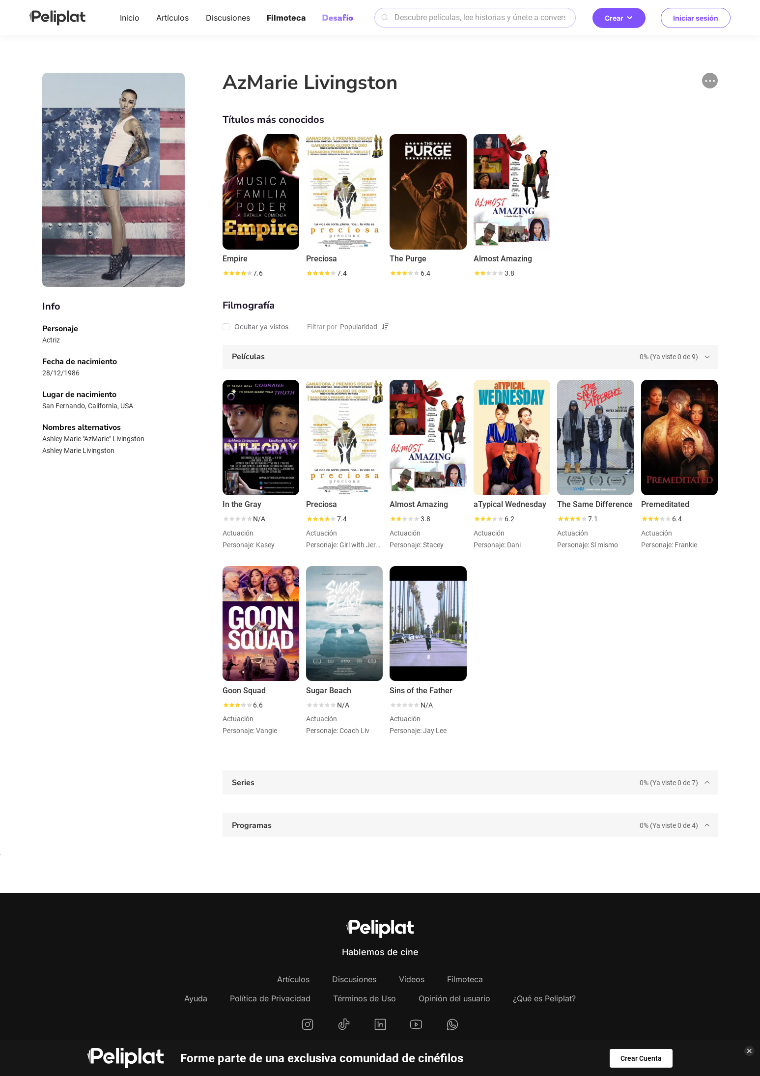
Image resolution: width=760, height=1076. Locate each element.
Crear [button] (619, 18)
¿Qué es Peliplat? (544, 998)
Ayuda (195, 998)
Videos (411, 979)
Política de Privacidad (270, 998)
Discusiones (228, 18)
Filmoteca (286, 18)
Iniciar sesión (695, 18)
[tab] (470, 357)
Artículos (172, 18)
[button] (710, 80)
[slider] (237, 273)
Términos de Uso (364, 998)
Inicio (130, 18)
